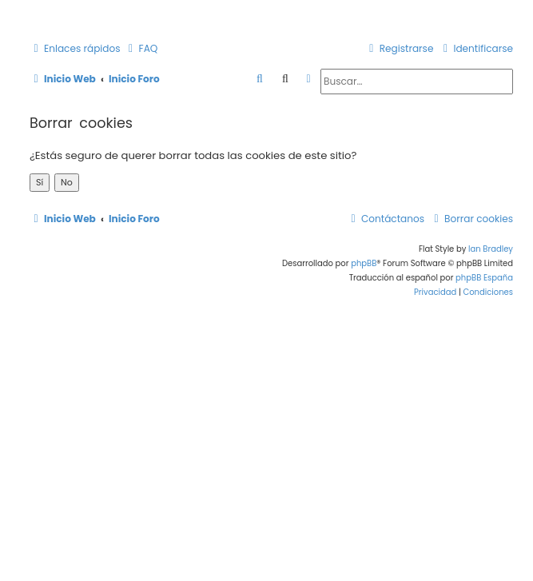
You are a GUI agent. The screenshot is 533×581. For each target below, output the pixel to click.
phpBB (363, 263)
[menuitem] (141, 49)
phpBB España (484, 278)
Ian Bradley (490, 249)
